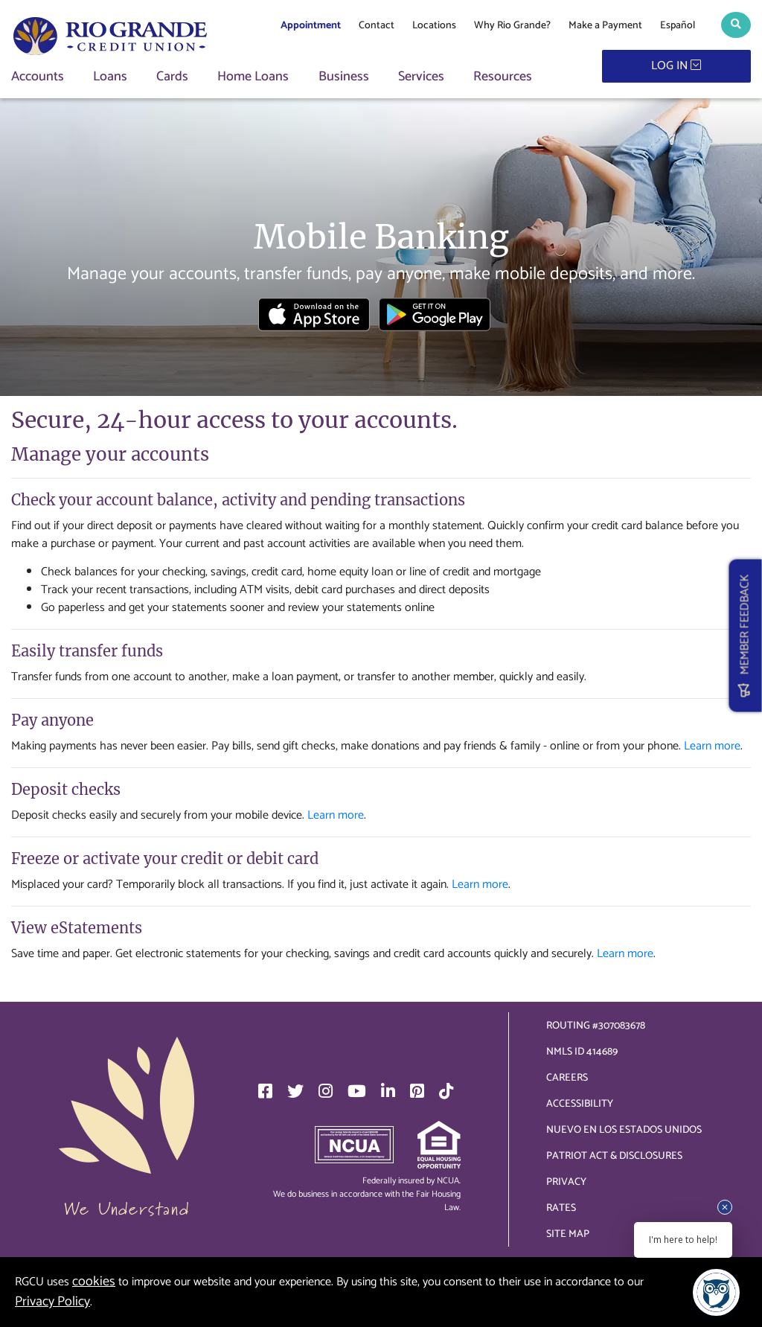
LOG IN (676, 66)
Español (677, 25)
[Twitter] (295, 1091)
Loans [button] (110, 77)
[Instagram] (325, 1091)
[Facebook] (265, 1091)
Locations (434, 25)
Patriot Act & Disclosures (614, 1156)
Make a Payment (605, 25)
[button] (736, 25)
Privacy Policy (52, 1302)
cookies (93, 1281)
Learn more (712, 746)
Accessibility (579, 1104)
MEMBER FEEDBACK (745, 635)
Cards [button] (172, 77)
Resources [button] (502, 77)
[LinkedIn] (388, 1091)
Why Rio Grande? (512, 25)
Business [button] (343, 77)
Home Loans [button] (253, 77)
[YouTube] (357, 1091)
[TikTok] (446, 1091)
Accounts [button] (37, 77)
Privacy (566, 1182)
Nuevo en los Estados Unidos (624, 1130)
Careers (567, 1078)
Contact (376, 25)
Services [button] (421, 77)
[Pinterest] (417, 1091)
